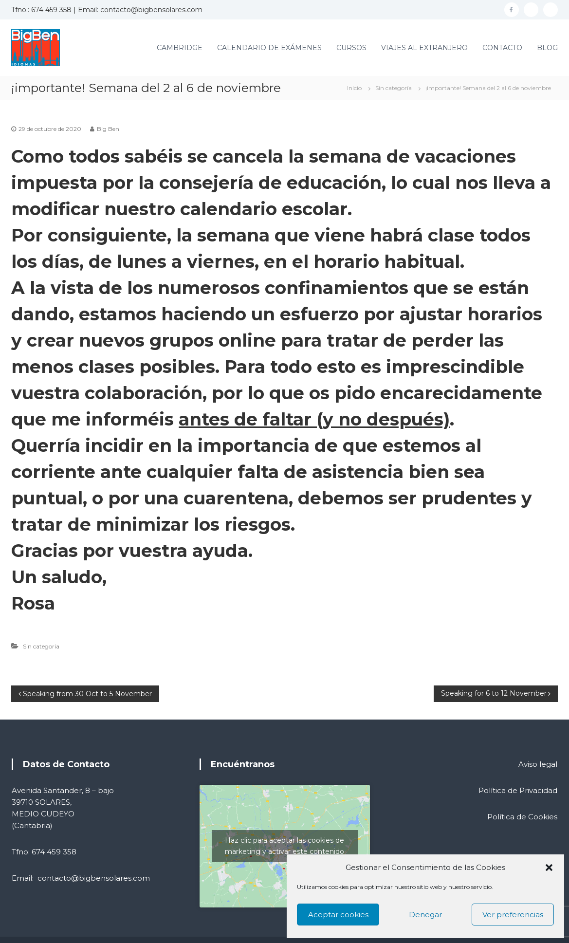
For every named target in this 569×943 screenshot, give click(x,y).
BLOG (547, 47)
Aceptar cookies (338, 914)
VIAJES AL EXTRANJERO (424, 47)
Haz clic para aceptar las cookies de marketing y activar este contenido (284, 846)
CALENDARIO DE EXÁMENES (269, 47)
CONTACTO (502, 47)
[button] (549, 867)
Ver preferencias (512, 914)
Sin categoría (393, 88)
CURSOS (351, 47)
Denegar (425, 914)
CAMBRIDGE (179, 47)
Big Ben (108, 128)
